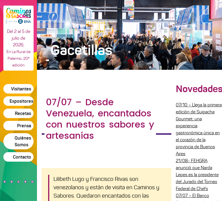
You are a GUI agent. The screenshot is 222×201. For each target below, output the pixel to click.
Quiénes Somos (23, 141)
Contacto (22, 157)
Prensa (24, 125)
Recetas (23, 113)
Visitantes (21, 89)
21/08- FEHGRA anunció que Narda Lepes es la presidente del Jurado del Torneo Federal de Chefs (197, 174)
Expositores (21, 101)
